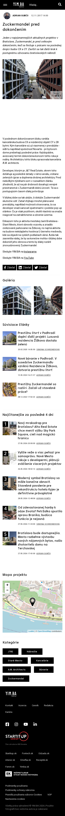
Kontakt (9, 705)
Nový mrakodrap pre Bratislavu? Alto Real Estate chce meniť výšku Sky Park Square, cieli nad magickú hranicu (37, 431)
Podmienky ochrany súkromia (19, 790)
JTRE (10, 651)
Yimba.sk (24, 766)
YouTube (29, 257)
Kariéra (8, 712)
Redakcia (48, 705)
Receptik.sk (42, 760)
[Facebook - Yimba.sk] (7, 724)
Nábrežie (32, 651)
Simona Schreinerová (48, 349)
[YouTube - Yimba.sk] (26, 724)
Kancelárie (42, 660)
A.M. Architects (16, 669)
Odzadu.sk (43, 753)
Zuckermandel (16, 678)
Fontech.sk (27, 753)
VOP (49, 794)
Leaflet (31, 631)
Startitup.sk (10, 753)
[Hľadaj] (60, 4)
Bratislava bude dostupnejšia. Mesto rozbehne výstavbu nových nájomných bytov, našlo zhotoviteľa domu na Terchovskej (40, 541)
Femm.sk (9, 766)
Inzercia (22, 705)
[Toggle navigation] (5, 5)
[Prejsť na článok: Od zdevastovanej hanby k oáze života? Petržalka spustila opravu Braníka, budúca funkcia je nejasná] (9, 514)
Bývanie (43, 669)
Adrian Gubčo (15, 15)
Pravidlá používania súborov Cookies (23, 794)
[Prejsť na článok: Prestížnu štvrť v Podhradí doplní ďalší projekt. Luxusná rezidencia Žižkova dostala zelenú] (9, 339)
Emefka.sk (25, 760)
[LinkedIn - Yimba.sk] (35, 724)
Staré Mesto (15, 660)
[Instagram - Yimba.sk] (16, 724)
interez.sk (10, 760)
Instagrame (30, 251)
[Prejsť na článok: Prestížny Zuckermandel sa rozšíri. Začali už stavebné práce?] (9, 390)
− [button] (7, 590)
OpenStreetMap (44, 631)
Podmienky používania (16, 785)
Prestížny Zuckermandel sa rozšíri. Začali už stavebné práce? (37, 388)
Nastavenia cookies (15, 799)
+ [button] (7, 585)
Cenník (35, 705)
